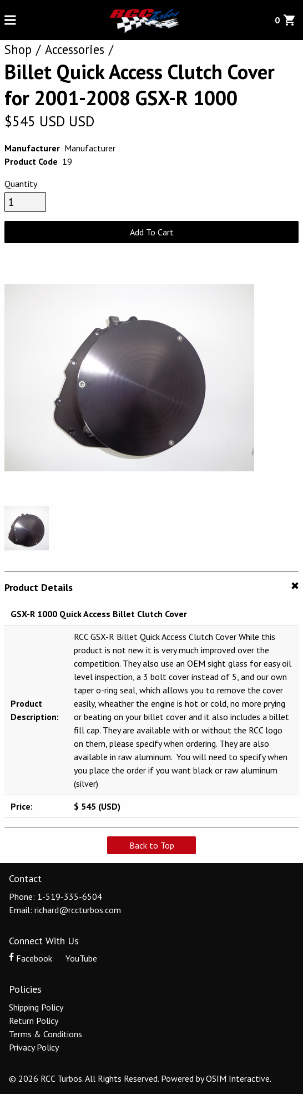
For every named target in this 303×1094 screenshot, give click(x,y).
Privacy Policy (34, 1047)
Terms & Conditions (45, 1033)
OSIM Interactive (238, 1078)
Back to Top (151, 845)
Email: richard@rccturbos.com (65, 909)
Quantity (20, 183)
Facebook (31, 958)
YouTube (75, 958)
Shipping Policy (36, 1007)
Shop (18, 49)
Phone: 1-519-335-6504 (55, 896)
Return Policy (33, 1020)
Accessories (74, 49)
